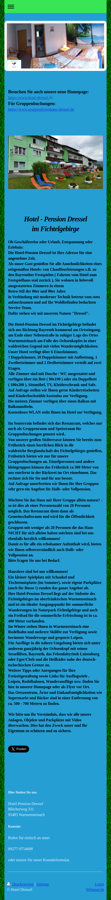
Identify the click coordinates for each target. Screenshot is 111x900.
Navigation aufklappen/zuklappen (55, 6)
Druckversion (20, 884)
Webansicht (95, 889)
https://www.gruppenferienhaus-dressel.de (41, 109)
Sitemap (42, 884)
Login (99, 884)
